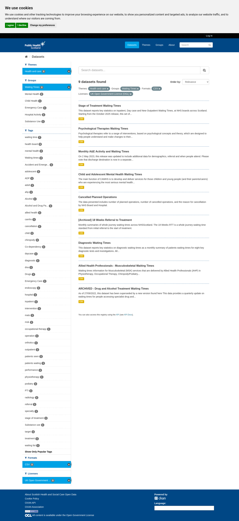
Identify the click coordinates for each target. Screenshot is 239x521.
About (171, 45)
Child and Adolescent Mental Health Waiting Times (110, 174)
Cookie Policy (32, 498)
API (117, 315)
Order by (175, 82)
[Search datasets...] (139, 70)
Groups (159, 45)
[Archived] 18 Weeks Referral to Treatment (105, 220)
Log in (209, 35)
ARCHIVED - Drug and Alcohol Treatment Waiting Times (114, 288)
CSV (81, 119)
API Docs (128, 315)
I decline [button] (22, 25)
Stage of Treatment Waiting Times (100, 105)
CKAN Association (34, 507)
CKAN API (30, 502)
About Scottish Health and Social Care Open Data (50, 494)
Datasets (132, 45)
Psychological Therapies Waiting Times (103, 128)
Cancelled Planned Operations (98, 197)
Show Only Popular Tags (38, 451)
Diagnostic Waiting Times (95, 242)
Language (159, 503)
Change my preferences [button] (42, 25)
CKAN (160, 498)
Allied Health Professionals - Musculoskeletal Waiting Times (116, 265)
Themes (146, 45)
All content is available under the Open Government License (59, 515)
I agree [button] (10, 25)
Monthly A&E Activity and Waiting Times (104, 151)
